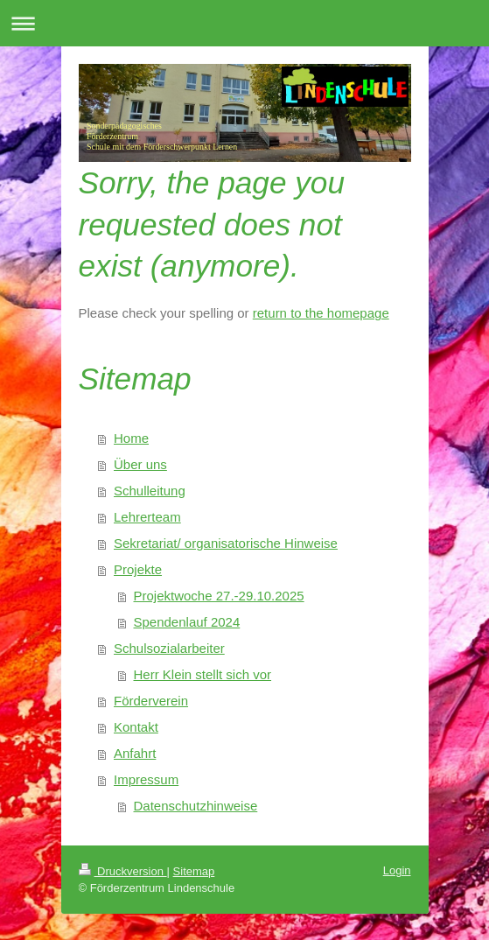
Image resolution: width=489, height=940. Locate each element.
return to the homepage (321, 312)
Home (131, 438)
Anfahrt (135, 753)
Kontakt (136, 726)
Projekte (138, 569)
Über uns (140, 464)
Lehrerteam (147, 516)
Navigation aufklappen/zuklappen (244, 23)
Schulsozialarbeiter (169, 648)
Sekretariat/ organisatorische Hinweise (226, 543)
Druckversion (123, 871)
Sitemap (194, 871)
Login (397, 870)
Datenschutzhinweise (196, 805)
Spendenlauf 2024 (187, 621)
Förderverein (151, 700)
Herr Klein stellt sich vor (203, 674)
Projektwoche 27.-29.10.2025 (219, 595)
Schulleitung (149, 490)
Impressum (146, 779)
